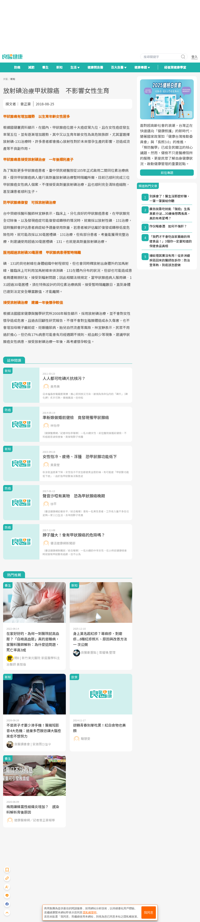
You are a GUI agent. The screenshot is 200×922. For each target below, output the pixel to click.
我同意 (148, 912)
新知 (59, 67)
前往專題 (167, 172)
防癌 (17, 67)
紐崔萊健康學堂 (175, 67)
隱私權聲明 (89, 912)
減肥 (31, 67)
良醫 (5, 79)
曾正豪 (25, 103)
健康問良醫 (95, 67)
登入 (194, 56)
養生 (45, 67)
